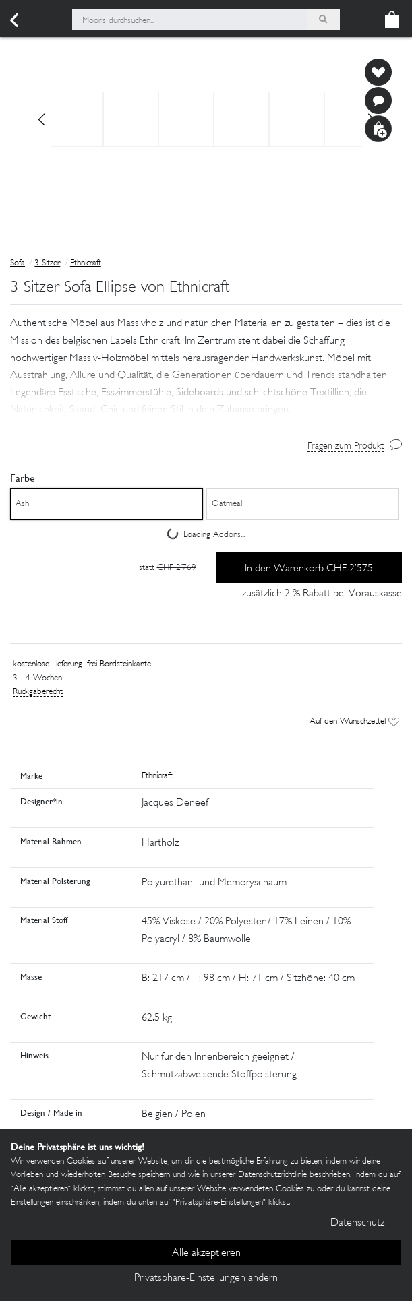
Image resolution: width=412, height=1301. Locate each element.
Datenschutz (357, 1223)
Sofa (17, 263)
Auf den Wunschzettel (354, 722)
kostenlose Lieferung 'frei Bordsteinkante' (83, 664)
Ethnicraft (85, 263)
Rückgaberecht (38, 692)
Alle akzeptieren (206, 1253)
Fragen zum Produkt (345, 446)
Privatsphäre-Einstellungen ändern (206, 1278)
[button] (206, 386)
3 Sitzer (47, 263)
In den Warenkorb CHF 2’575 (309, 569)
